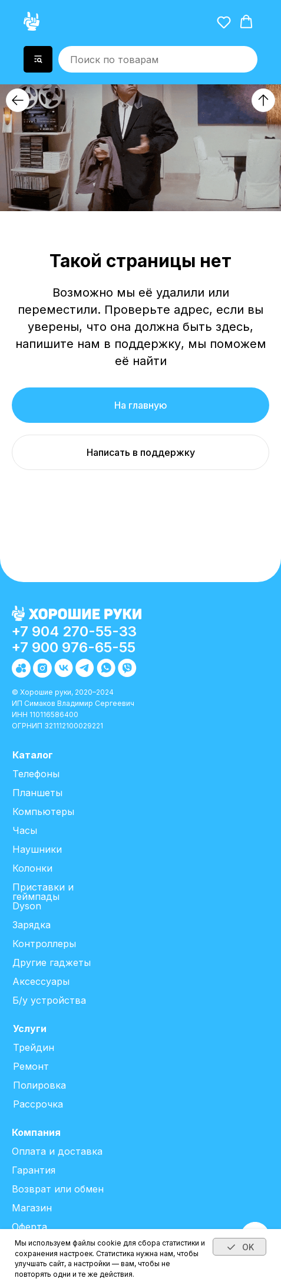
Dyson (26, 906)
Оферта (29, 1227)
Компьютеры (43, 811)
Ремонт (31, 1066)
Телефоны (35, 774)
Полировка (39, 1085)
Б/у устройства (49, 1000)
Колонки (32, 868)
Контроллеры (44, 943)
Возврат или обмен (58, 1189)
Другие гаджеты (51, 962)
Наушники (37, 849)
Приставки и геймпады (43, 891)
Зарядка (31, 925)
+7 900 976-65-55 (73, 647)
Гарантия (33, 1170)
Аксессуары (41, 981)
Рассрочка (38, 1104)
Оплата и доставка (57, 1151)
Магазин (32, 1208)
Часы (24, 830)
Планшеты (37, 793)
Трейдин (33, 1047)
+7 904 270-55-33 (74, 631)
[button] (224, 22)
